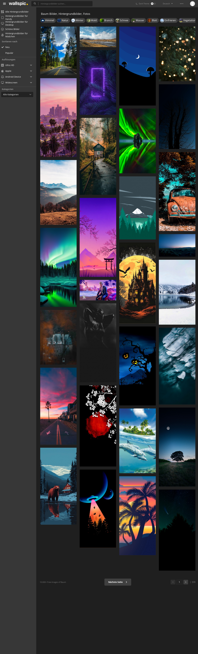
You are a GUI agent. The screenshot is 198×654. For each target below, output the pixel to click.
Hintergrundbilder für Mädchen (16, 35)
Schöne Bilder (12, 29)
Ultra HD (9, 65)
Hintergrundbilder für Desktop (16, 23)
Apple (8, 70)
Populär (11, 52)
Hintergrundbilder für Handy (16, 17)
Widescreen (11, 82)
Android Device (13, 76)
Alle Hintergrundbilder (17, 11)
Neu (9, 47)
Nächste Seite (118, 582)
